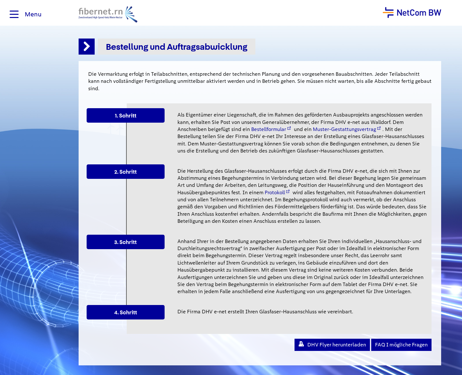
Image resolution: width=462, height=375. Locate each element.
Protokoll (275, 192)
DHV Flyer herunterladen (336, 345)
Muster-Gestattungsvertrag (344, 129)
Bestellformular (268, 129)
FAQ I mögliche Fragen (401, 345)
